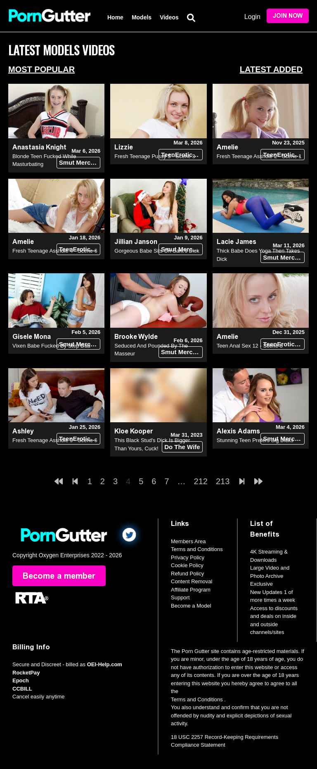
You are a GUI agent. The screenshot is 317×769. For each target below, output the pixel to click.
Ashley (23, 431)
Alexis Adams (238, 431)
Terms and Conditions (197, 549)
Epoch (20, 680)
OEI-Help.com (104, 664)
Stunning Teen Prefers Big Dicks (255, 440)
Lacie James (236, 242)
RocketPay (26, 673)
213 (222, 481)
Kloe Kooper (133, 431)
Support (180, 597)
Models (141, 17)
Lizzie (123, 147)
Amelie (227, 147)
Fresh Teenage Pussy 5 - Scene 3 (154, 156)
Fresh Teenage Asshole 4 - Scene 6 (54, 251)
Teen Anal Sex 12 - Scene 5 (250, 346)
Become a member (59, 576)
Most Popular (41, 69)
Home (115, 17)
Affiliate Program (191, 590)
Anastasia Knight (39, 147)
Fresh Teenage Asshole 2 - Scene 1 (259, 156)
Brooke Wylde (136, 337)
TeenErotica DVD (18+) (182, 154)
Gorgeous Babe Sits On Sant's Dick (156, 251)
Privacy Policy (187, 557)
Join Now (288, 15)
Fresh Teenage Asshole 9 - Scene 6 (54, 440)
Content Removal (191, 581)
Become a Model (191, 606)
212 (201, 481)
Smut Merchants (80, 162)
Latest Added (271, 69)
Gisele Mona (31, 337)
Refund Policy (187, 573)
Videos (169, 17)
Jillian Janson (135, 242)
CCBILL (22, 689)
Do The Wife (182, 446)
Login (252, 16)
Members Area (188, 541)
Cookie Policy (187, 565)
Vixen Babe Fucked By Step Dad (51, 346)
